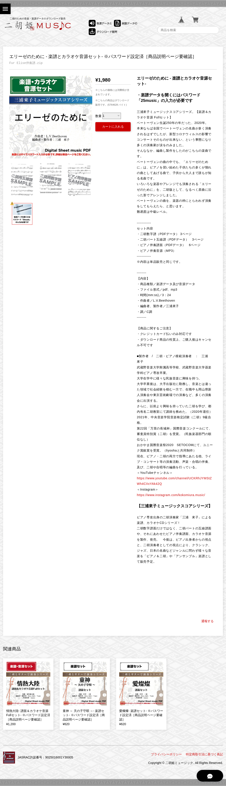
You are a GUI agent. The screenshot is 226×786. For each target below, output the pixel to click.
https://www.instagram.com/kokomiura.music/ (171, 495)
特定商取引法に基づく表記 (204, 754)
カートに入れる (113, 126)
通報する (207, 621)
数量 (98, 116)
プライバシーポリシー (166, 754)
